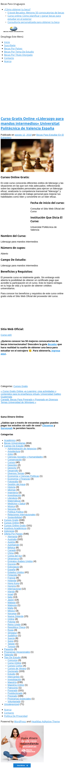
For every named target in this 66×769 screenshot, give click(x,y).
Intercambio (14, 676)
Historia (11, 487)
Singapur (12, 632)
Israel (10, 594)
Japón (11, 599)
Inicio (7, 42)
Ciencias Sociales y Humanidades (25, 456)
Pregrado (12, 696)
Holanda (12, 580)
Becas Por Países (13, 48)
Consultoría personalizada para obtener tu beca (33, 22)
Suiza (10, 641)
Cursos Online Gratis (15, 525)
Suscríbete (9, 45)
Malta (10, 608)
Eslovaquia (13, 566)
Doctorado (13, 671)
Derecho (12, 467)
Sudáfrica (12, 635)
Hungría (12, 586)
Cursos (11, 462)
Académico (10, 440)
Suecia (11, 638)
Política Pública (16, 511)
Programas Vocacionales (17, 652)
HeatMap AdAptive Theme (45, 721)
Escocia (12, 564)
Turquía (12, 646)
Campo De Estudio (14, 445)
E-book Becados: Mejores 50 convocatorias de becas (36, 12)
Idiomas (12, 489)
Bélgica (11, 547)
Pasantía (8, 649)
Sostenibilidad (15, 517)
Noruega (12, 509)
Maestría (12, 682)
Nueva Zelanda (15, 616)
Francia (11, 577)
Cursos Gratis (20, 386)
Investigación (14, 495)
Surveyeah (7, 428)
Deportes (12, 465)
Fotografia (13, 481)
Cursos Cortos (15, 665)
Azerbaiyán (13, 544)
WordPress (20, 721)
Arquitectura (14, 451)
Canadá (12, 550)
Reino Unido (14, 624)
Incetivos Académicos (15, 528)
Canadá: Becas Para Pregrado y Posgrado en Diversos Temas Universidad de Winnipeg (29, 401)
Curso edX (6, 335)
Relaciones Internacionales (22, 514)
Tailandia (8, 654)
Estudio (11, 674)
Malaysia (12, 605)
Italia (10, 597)
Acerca (7, 61)
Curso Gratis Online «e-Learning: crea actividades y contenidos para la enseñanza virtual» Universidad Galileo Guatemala (31, 394)
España (11, 569)
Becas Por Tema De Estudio (19, 51)
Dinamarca (13, 558)
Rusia (11, 630)
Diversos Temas (16, 473)
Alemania (12, 536)
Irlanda (11, 591)
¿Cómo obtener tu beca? (17, 9)
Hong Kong (13, 583)
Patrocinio (13, 687)
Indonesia (9, 531)
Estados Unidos (16, 572)
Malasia (12, 602)
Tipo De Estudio (12, 657)
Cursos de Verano (17, 668)
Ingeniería (13, 492)
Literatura (12, 498)
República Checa (16, 627)
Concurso (13, 660)
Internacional (14, 588)
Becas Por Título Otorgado (18, 54)
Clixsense (48, 425)
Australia (12, 539)
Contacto (9, 58)
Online (11, 619)
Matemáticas (14, 500)
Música (11, 506)
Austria (11, 542)
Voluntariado (14, 701)
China (11, 553)
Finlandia (12, 575)
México (11, 610)
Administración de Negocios (22, 448)
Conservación (15, 459)
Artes (10, 454)
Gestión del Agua (16, 484)
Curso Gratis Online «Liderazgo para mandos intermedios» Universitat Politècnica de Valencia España (32, 123)
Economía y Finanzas (19, 478)
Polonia (11, 621)
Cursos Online (11, 522)
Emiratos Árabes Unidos (20, 561)
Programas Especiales (19, 698)
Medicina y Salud (16, 503)
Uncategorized (11, 704)
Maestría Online (16, 685)
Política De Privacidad (16, 716)
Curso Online (14, 663)
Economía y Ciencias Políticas (23, 476)
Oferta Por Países (13, 533)
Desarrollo (13, 470)
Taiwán (11, 643)
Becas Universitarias (14, 443)
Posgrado (13, 690)
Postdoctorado (15, 693)
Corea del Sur (15, 555)
